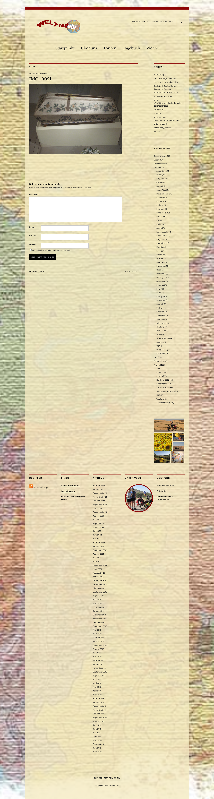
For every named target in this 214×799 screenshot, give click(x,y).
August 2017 (98, 649)
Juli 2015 (97, 725)
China (159, 186)
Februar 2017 (98, 660)
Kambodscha (162, 232)
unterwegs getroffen (162, 128)
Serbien (159, 308)
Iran (158, 220)
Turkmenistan (162, 338)
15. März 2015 (34, 74)
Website (32, 244)
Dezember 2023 (100, 512)
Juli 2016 (97, 679)
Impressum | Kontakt (140, 22)
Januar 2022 (98, 546)
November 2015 (99, 710)
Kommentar (34, 194)
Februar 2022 (99, 542)
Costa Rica (161, 190)
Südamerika (161, 384)
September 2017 (100, 645)
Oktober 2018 (99, 622)
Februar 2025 (99, 485)
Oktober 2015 (98, 713)
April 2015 (97, 736)
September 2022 (100, 523)
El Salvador (161, 201)
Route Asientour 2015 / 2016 (166, 92)
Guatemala (161, 213)
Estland (159, 205)
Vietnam (160, 353)
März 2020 (97, 569)
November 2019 (99, 584)
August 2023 (98, 516)
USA (158, 346)
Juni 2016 (97, 683)
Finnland (160, 209)
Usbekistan (161, 350)
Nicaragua (161, 274)
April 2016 (97, 691)
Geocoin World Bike (70, 485)
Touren (109, 48)
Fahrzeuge (158, 164)
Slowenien (161, 315)
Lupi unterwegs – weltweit (165, 78)
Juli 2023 (97, 520)
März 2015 (97, 740)
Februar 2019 (98, 607)
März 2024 (97, 508)
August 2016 (98, 676)
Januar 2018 (98, 641)
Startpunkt (65, 48)
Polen (158, 293)
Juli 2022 (97, 531)
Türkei (159, 334)
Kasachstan (161, 235)
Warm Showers (68, 491)
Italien (159, 224)
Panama (160, 285)
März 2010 (97, 752)
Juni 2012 (97, 748)
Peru (158, 289)
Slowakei (160, 312)
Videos (152, 48)
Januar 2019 (98, 611)
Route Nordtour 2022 (163, 96)
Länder (157, 167)
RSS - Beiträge (41, 487)
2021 (158, 368)
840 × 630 (43, 74)
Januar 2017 (98, 664)
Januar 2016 (98, 702)
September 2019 (100, 592)
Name (32, 227)
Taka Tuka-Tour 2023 (165, 391)
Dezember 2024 (100, 493)
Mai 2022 (97, 539)
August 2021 (98, 554)
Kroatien (160, 247)
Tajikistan (160, 323)
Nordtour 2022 (162, 380)
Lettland (160, 255)
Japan (159, 228)
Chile (158, 182)
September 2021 (100, 550)
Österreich (160, 281)
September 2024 (100, 504)
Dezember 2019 (99, 580)
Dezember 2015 (99, 706)
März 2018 (97, 634)
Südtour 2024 (162, 387)
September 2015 (100, 717)
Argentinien (161, 171)
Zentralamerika (163, 403)
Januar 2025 (98, 489)
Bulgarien (160, 178)
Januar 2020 (98, 577)
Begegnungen (160, 156)
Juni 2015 (97, 729)
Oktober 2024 (99, 500)
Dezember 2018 (99, 615)
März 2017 (97, 656)
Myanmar (160, 266)
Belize (159, 175)
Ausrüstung (159, 74)
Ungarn (159, 342)
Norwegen (160, 277)
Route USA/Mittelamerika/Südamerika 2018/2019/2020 (168, 103)
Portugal (160, 296)
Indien (159, 216)
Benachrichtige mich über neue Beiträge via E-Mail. (51, 250)
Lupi (155, 357)
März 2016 (97, 695)
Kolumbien (161, 243)
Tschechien (161, 331)
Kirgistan (160, 239)
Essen (156, 160)
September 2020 (100, 565)
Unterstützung (160, 124)
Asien (158, 372)
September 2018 (100, 626)
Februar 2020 (99, 573)
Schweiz (160, 304)
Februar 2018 (99, 637)
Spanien (160, 319)
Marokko (160, 258)
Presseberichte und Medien (166, 82)
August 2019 (98, 596)
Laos (158, 251)
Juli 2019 (97, 599)
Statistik (157, 113)
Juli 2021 (97, 558)
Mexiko (159, 262)
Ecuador (160, 198)
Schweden (161, 300)
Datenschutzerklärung (162, 22)
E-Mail (32, 236)
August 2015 (98, 721)
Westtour (160, 399)
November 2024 (100, 497)
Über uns (89, 48)
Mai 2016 (97, 687)
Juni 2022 (97, 535)
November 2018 (100, 619)
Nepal (158, 270)
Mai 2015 (97, 733)
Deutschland (162, 194)
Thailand (160, 327)
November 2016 (99, 668)
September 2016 (100, 672)
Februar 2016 (98, 698)
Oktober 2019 (98, 588)
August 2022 (98, 527)
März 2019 (97, 603)
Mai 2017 (97, 653)
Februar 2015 (98, 744)
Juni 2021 (97, 561)
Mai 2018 (97, 630)
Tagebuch (131, 48)
